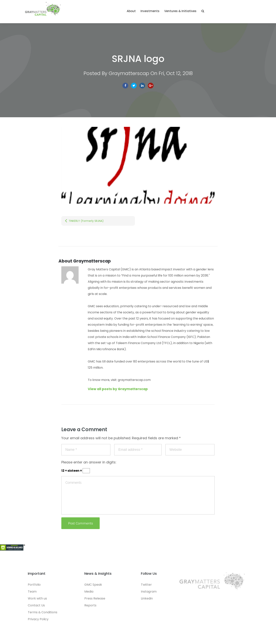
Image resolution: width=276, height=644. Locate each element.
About (175, 12)
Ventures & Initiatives (224, 12)
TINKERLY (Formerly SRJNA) (86, 223)
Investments (194, 12)
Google (151, 87)
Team (32, 593)
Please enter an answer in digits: (88, 464)
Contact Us (36, 607)
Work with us (37, 600)
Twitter (134, 87)
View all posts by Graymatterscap (119, 390)
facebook (125, 87)
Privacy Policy (38, 621)
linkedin (142, 87)
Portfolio (34, 586)
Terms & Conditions (42, 614)
